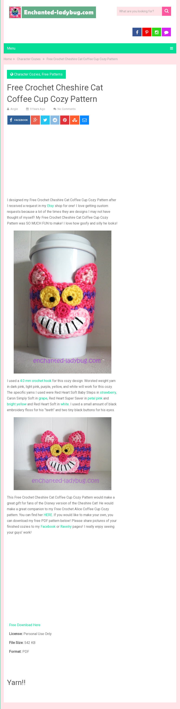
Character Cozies (29, 59)
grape (43, 398)
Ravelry (66, 527)
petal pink (95, 398)
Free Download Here (24, 625)
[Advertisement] (62, 161)
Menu (11, 48)
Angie (14, 109)
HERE (48, 515)
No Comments (67, 109)
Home (8, 59)
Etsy (50, 206)
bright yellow (16, 404)
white (65, 404)
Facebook (48, 527)
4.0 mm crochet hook (35, 381)
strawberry (108, 392)
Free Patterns (52, 74)
